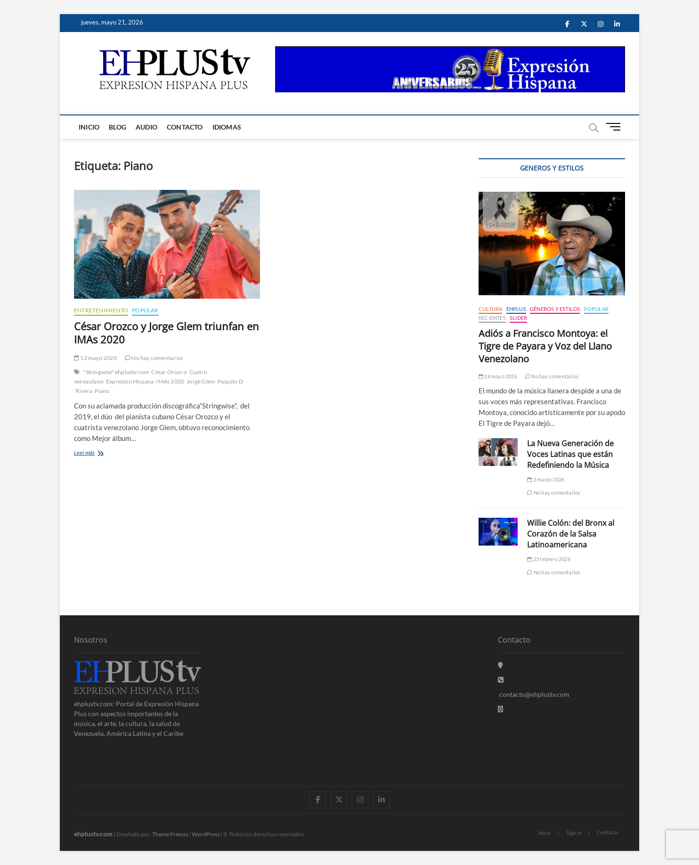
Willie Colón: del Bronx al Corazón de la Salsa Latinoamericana (570, 534)
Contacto (185, 127)
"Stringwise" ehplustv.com (116, 371)
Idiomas (226, 127)
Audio (146, 127)
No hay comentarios (154, 357)
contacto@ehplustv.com (533, 694)
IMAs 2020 (170, 381)
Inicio (89, 127)
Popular (145, 310)
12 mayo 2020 (95, 357)
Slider (518, 318)
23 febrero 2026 (548, 559)
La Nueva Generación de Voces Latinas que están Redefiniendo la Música (570, 454)
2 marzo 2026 (545, 479)
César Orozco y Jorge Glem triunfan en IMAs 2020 (166, 332)
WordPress (205, 834)
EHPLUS (516, 309)
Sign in (573, 833)
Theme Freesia (170, 834)
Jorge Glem (201, 381)
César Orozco (169, 371)
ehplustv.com (93, 834)
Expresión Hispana (130, 381)
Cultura (490, 309)
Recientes (492, 318)
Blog (117, 127)
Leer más (93, 453)
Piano (102, 390)
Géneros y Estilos (555, 309)
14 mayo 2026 (498, 376)
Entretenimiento (101, 310)
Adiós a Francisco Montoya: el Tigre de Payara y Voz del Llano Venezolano (545, 346)
